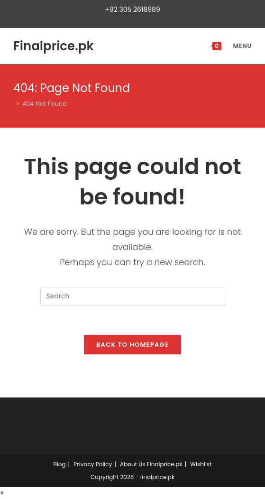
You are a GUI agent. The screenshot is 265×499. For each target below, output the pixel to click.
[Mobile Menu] (237, 45)
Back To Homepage (132, 344)
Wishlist (200, 464)
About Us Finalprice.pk (151, 464)
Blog (60, 464)
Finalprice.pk (53, 46)
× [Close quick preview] (2, 493)
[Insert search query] (132, 296)
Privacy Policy (92, 464)
